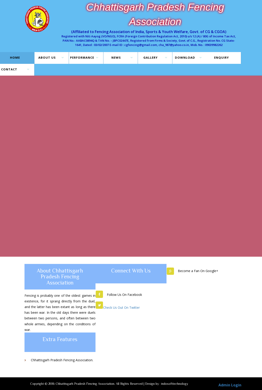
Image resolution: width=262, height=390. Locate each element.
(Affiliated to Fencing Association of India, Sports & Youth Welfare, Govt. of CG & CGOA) (148, 31)
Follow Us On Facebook (124, 294)
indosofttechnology (174, 383)
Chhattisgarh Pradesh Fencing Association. (62, 360)
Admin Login (229, 385)
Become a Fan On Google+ (198, 271)
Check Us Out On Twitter (121, 307)
